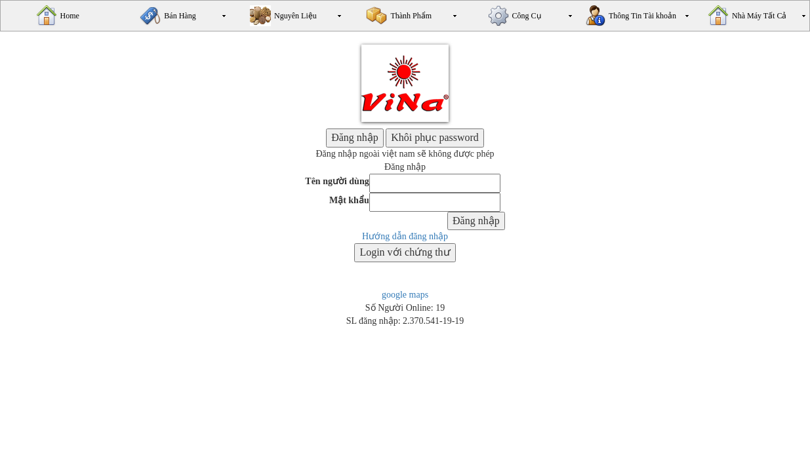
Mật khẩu (349, 200)
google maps (405, 295)
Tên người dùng (337, 181)
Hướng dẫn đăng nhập (405, 236)
